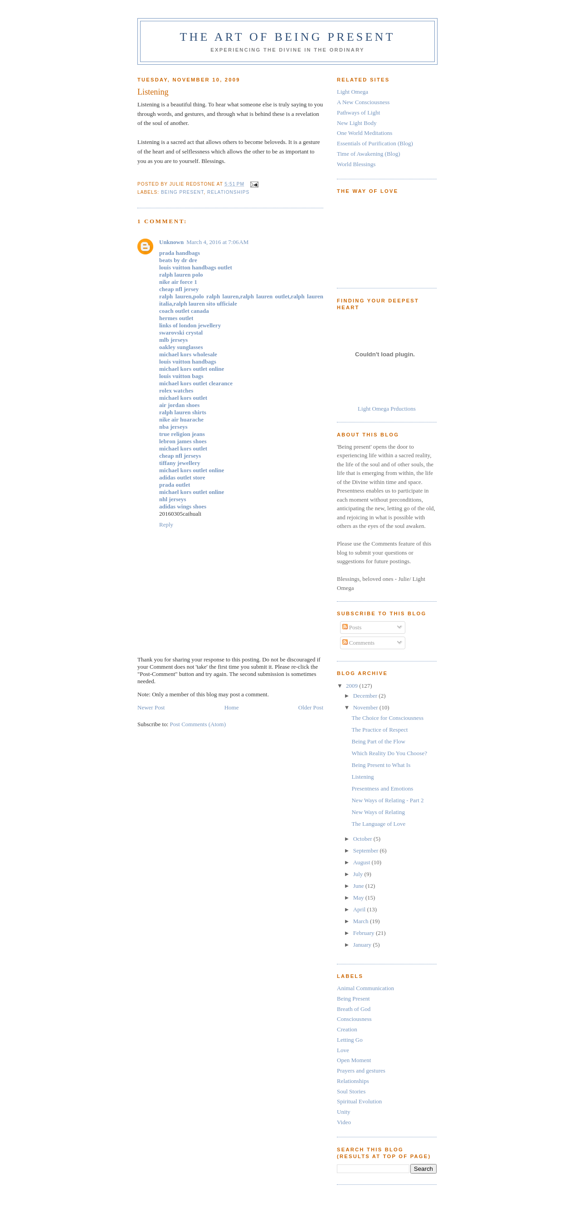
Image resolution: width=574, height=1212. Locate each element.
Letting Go (350, 1039)
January (363, 944)
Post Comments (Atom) (198, 724)
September (366, 850)
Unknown (171, 242)
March (361, 921)
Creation (347, 1029)
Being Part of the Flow (378, 741)
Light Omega (352, 91)
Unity (343, 1111)
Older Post (310, 707)
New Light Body (356, 123)
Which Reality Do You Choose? (389, 753)
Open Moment (354, 1060)
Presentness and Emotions (382, 788)
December (366, 695)
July (359, 874)
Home (231, 707)
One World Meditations (364, 132)
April (360, 909)
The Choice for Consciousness (387, 717)
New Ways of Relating (378, 812)
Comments (358, 642)
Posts (352, 627)
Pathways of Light (358, 112)
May (359, 897)
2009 (352, 685)
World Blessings (356, 164)
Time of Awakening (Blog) (368, 153)
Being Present (182, 192)
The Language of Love (378, 823)
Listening (362, 776)
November (366, 707)
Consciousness (354, 1019)
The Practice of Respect (379, 729)
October (363, 838)
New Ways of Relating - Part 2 (387, 800)
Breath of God (353, 1009)
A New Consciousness (363, 102)
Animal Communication (365, 988)
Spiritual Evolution (359, 1101)
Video (344, 1122)
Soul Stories (351, 1091)
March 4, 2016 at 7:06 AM (217, 242)
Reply (166, 524)
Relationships (228, 192)
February (364, 932)
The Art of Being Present (287, 36)
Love (343, 1050)
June (359, 885)
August (362, 862)
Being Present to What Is (380, 765)
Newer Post (151, 707)
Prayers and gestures (361, 1070)
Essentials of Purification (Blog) (375, 143)
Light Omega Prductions (387, 408)
